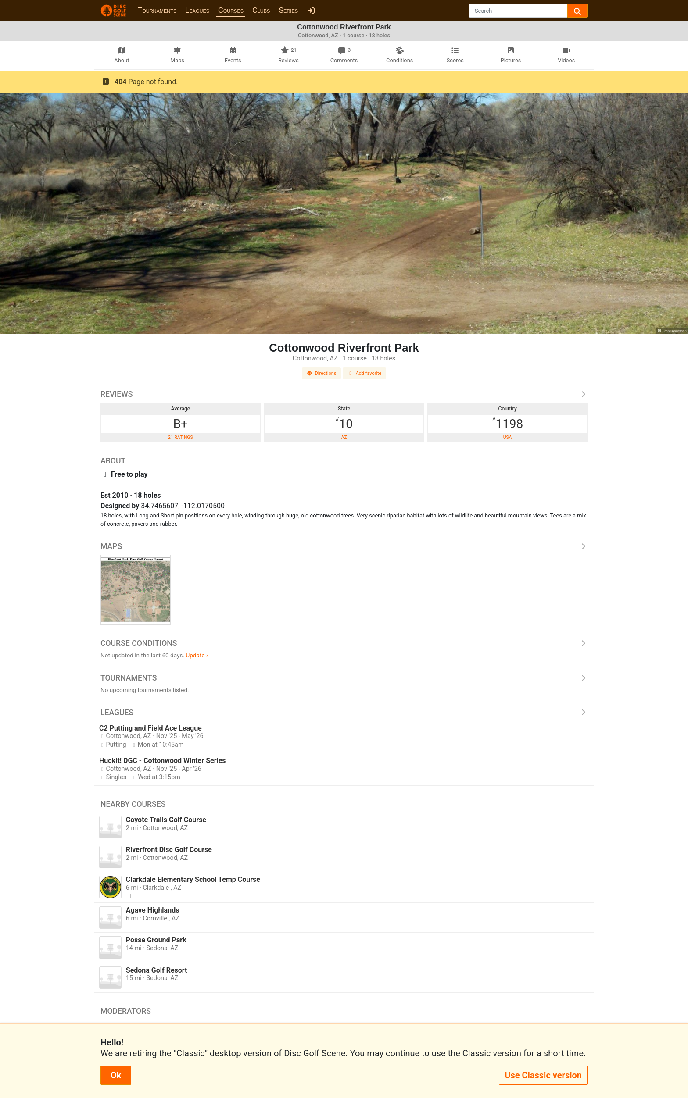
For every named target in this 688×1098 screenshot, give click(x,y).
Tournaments (157, 10)
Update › (197, 655)
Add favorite (365, 373)
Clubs (261, 10)
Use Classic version (543, 1075)
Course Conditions (344, 643)
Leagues (197, 10)
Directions (322, 373)
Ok (115, 1075)
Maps (344, 546)
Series (288, 10)
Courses (231, 10)
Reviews (344, 394)
